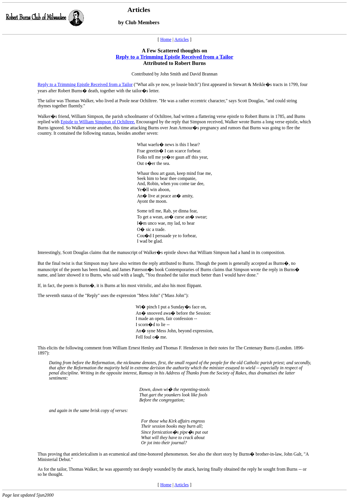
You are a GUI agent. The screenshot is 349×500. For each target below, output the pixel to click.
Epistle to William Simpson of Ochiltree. (98, 121)
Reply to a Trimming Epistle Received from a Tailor (174, 57)
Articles (181, 39)
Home (165, 39)
